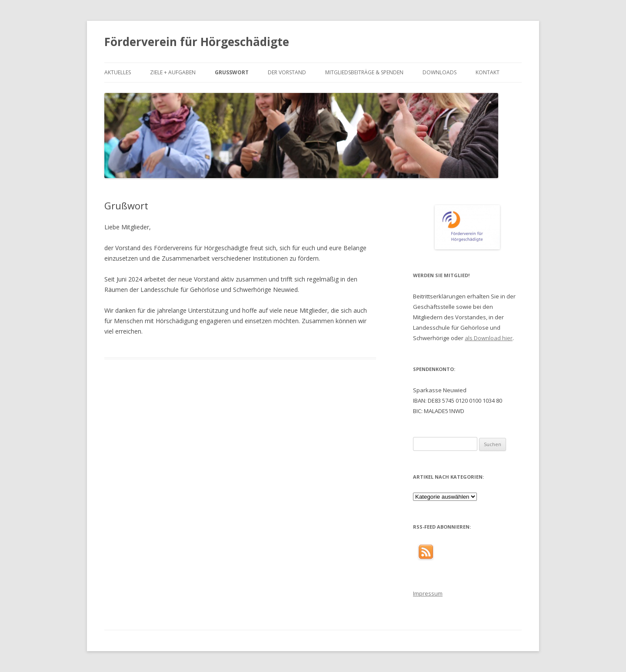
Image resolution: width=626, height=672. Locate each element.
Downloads (439, 72)
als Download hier (489, 338)
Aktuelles (117, 72)
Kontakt (487, 72)
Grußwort (232, 72)
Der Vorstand (287, 72)
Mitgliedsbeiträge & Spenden (364, 72)
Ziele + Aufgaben (173, 72)
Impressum (428, 593)
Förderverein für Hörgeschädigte (196, 42)
